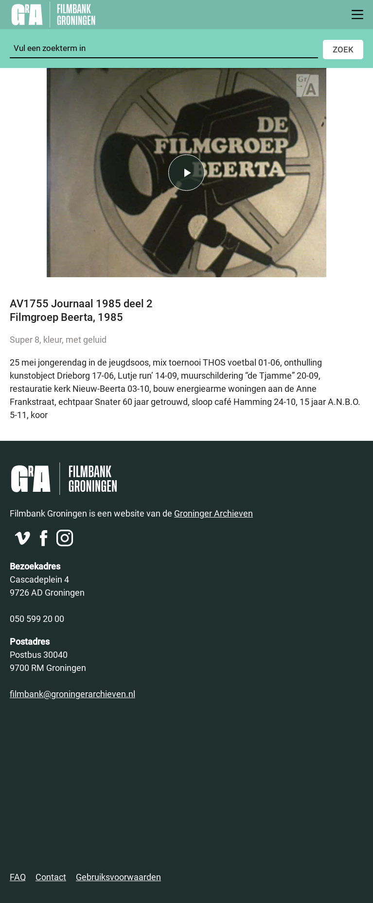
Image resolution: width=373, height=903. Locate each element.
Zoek (343, 49)
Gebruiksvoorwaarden (118, 877)
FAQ (18, 877)
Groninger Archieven (213, 513)
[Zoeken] (164, 48)
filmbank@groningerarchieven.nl (72, 694)
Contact (51, 877)
